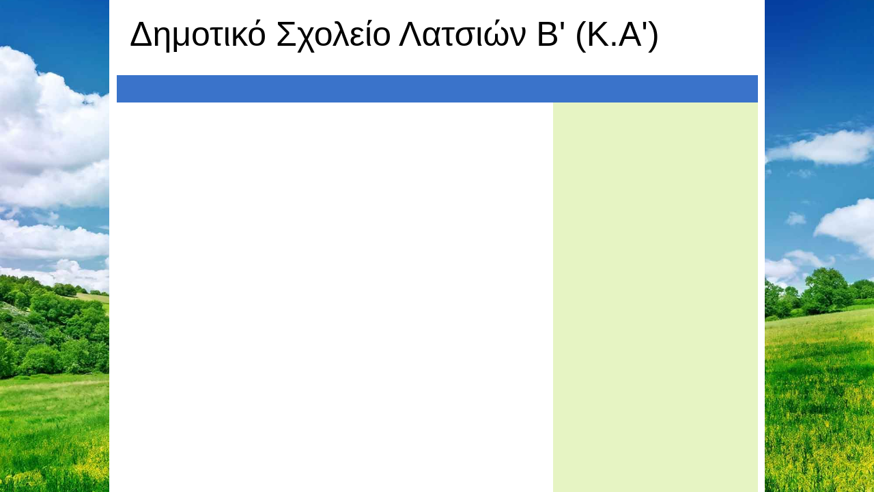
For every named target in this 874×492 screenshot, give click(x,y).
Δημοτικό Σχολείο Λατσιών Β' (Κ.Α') (395, 34)
